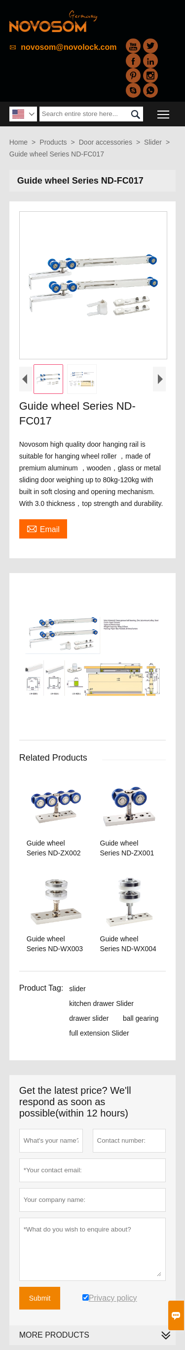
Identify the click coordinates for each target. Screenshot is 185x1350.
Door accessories (105, 142)
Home (18, 142)
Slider (153, 142)
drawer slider (89, 1018)
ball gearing (140, 1018)
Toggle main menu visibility (164, 111)
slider (77, 989)
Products (53, 142)
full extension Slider (99, 1033)
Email (43, 528)
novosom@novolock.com (68, 47)
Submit (40, 1298)
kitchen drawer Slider (101, 1003)
